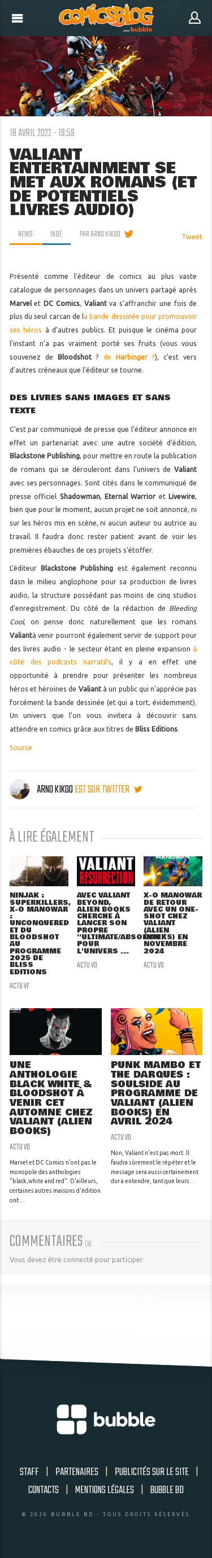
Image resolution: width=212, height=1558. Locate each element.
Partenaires (76, 1472)
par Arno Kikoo (100, 234)
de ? (129, 357)
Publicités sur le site (152, 1472)
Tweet (191, 236)
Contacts (43, 1490)
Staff (29, 1472)
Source (21, 747)
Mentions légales (104, 1490)
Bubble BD (167, 1490)
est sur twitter (108, 789)
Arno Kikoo (42, 789)
